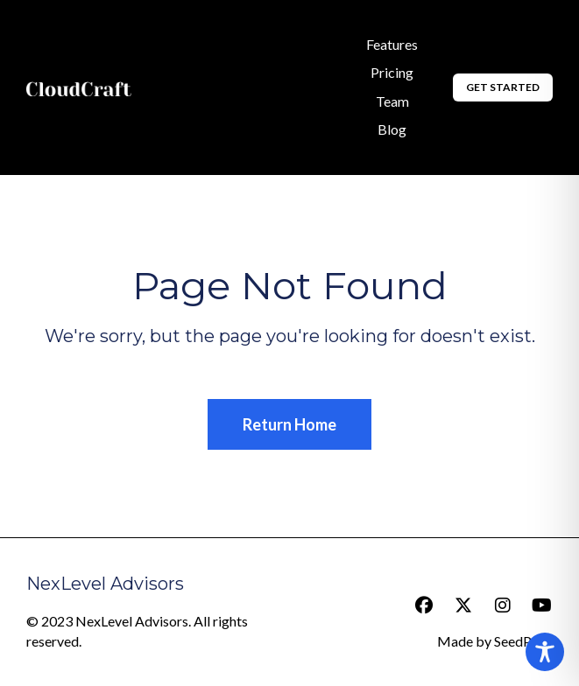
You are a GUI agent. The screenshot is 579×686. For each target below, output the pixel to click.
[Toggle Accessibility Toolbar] (545, 652)
